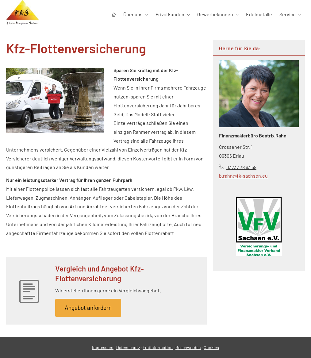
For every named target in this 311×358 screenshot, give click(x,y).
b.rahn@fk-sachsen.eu (243, 176)
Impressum (102, 347)
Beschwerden (188, 347)
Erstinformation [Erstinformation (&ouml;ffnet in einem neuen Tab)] (158, 347)
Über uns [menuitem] (133, 14)
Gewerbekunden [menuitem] (215, 14)
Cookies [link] (211, 347)
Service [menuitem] (287, 14)
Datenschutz (128, 347)
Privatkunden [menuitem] (170, 14)
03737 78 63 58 (241, 167)
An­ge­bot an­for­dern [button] (88, 307)
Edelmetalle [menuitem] (259, 14)
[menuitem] (114, 14)
